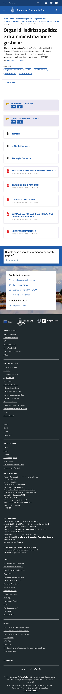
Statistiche (7, 611)
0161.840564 (12, 482)
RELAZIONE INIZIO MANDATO (25, 185)
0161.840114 (11, 479)
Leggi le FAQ (8, 573)
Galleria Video (8, 461)
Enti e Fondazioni (10, 348)
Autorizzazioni (8, 381)
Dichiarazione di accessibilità (13, 566)
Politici (6, 355)
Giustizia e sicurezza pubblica (14, 395)
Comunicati (7, 435)
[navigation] (4, 10)
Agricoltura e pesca (10, 367)
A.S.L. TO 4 (7, 641)
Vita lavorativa (9, 415)
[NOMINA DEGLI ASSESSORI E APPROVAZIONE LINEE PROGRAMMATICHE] (8, 214)
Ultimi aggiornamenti (11, 608)
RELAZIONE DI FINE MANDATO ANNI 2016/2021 (34, 170)
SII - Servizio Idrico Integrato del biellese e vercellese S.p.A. (24, 648)
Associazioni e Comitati (12, 468)
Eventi (6, 447)
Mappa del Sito (9, 615)
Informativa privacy (10, 594)
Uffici (5, 341)
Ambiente (7, 370)
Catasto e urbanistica (11, 384)
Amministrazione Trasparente (21, 18)
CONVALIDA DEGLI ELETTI (23, 199)
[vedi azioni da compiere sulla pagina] (21, 60)
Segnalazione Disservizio (12, 580)
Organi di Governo (10, 334)
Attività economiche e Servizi (14, 464)
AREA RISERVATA (30, 690)
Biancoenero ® (17, 688)
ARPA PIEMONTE (10, 651)
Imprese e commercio (11, 398)
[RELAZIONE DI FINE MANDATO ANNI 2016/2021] (8, 170)
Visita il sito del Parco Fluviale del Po (16, 634)
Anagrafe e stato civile (11, 374)
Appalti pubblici (9, 377)
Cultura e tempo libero (11, 388)
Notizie (6, 428)
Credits (6, 604)
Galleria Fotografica (10, 457)
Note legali (7, 597)
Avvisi (6, 431)
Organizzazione (40, 18)
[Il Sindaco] (8, 133)
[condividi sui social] (9, 60)
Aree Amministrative (11, 337)
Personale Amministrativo (13, 351)
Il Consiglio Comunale (21, 158)
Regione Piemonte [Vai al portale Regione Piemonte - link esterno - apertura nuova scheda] (9, 3)
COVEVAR (7, 644)
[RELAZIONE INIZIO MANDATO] (8, 185)
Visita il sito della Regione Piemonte (16, 627)
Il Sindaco (16, 133)
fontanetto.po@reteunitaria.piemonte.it (22, 492)
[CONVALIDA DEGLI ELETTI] (8, 199)
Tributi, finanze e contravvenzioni (15, 408)
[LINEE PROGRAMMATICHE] (8, 231)
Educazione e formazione (12, 391)
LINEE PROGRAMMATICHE (24, 231)
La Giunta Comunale (21, 146)
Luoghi (6, 451)
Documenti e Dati (10, 344)
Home (6, 18)
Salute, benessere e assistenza (14, 405)
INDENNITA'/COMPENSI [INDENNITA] (22, 103)
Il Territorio (7, 454)
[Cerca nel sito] (55, 10)
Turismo (6, 412)
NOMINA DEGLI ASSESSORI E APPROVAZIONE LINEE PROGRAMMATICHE (32, 215)
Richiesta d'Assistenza (11, 584)
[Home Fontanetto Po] (26, 10)
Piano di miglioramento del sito (14, 570)
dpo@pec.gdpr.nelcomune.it (16, 552)
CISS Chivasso (9, 637)
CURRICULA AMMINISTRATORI (25, 118)
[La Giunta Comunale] (8, 146)
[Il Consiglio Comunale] (8, 158)
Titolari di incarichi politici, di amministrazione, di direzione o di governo (32, 21)
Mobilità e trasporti (10, 401)
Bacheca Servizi (9, 587)
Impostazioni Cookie (11, 601)
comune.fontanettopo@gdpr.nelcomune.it (23, 550)
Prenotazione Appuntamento (14, 577)
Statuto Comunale (10, 590)
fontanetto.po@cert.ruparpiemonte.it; (21, 489)
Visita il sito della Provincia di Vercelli (16, 630)
